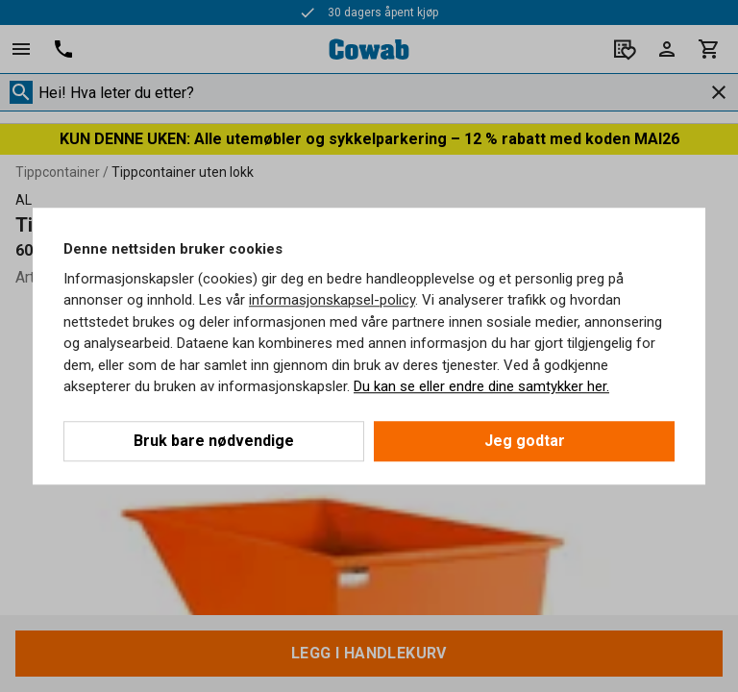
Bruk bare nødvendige (214, 441)
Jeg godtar (524, 441)
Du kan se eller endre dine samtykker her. (481, 386)
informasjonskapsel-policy (332, 300)
